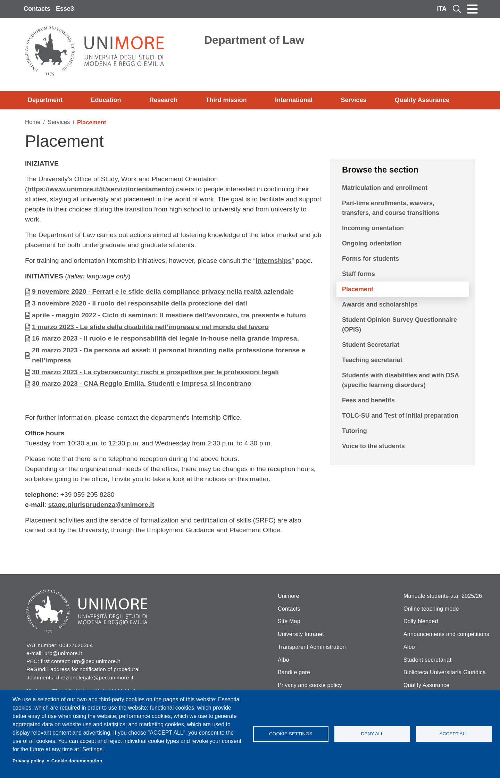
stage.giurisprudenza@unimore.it (101, 504)
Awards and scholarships (380, 304)
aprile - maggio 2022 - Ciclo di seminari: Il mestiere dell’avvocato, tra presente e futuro (169, 315)
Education (106, 100)
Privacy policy (28, 760)
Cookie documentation (76, 760)
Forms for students (370, 258)
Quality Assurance (422, 100)
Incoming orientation (373, 228)
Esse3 (65, 8)
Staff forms (358, 273)
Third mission (226, 100)
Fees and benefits (368, 400)
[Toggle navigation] (472, 9)
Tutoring (354, 430)
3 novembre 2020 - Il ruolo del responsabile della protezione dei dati (139, 303)
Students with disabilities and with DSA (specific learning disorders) (400, 380)
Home (33, 122)
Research (163, 100)
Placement (357, 289)
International (293, 100)
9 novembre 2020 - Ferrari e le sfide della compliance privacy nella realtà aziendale (163, 291)
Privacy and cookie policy (310, 685)
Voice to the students (373, 446)
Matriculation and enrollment (384, 187)
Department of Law (254, 40)
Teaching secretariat (372, 360)
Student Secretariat (370, 344)
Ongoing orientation (372, 243)
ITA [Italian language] (442, 8)
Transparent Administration (312, 647)
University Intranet (301, 634)
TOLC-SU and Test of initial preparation (400, 415)
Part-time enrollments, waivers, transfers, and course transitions (390, 208)
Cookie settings (290, 733)
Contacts (37, 8)
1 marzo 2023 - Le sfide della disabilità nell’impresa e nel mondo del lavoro (150, 327)
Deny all (372, 733)
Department (45, 100)
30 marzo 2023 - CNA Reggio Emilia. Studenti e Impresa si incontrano (141, 383)
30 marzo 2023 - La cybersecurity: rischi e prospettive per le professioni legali (155, 372)
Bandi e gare (294, 672)
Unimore (288, 596)
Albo (283, 660)
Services (353, 100)
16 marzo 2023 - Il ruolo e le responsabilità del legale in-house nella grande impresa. (165, 338)
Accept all (454, 733)
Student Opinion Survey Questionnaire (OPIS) (399, 324)
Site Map (289, 621)
